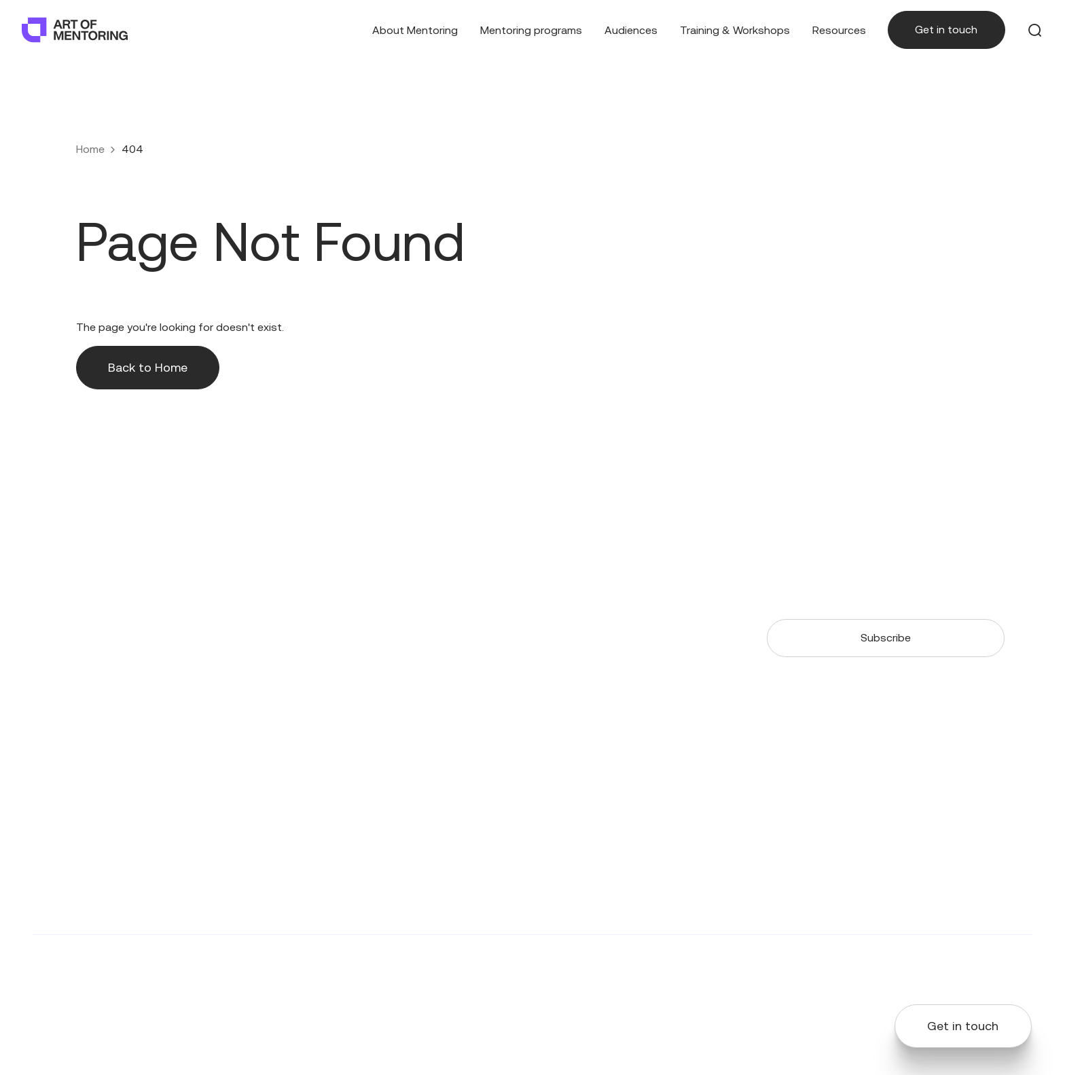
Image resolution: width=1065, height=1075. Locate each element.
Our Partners (473, 600)
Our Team (466, 576)
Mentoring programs (531, 30)
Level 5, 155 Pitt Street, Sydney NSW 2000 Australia (70, 728)
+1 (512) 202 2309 (75, 593)
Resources (839, 30)
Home (90, 149)
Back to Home (147, 367)
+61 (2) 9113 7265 (74, 687)
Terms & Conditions (982, 964)
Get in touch (946, 29)
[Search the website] (1035, 30)
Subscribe (886, 638)
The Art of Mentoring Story (355, 600)
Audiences (630, 30)
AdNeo (427, 964)
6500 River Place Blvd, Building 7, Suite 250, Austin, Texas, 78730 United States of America (96, 633)
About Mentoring (415, 30)
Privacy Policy (882, 964)
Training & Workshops (735, 30)
